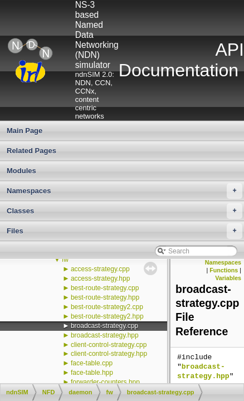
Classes (124, 211)
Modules (21, 171)
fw (65, 259)
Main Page (24, 130)
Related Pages (31, 150)
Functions (223, 270)
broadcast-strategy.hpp (105, 335)
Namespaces (124, 191)
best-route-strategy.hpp (105, 297)
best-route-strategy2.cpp (107, 307)
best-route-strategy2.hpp (107, 316)
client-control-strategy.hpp (109, 354)
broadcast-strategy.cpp (104, 326)
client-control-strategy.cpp (109, 345)
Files (124, 231)
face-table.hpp (92, 372)
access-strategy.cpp (100, 269)
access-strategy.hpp (100, 278)
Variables (228, 278)
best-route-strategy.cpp (105, 288)
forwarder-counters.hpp (105, 382)
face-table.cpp (92, 363)
